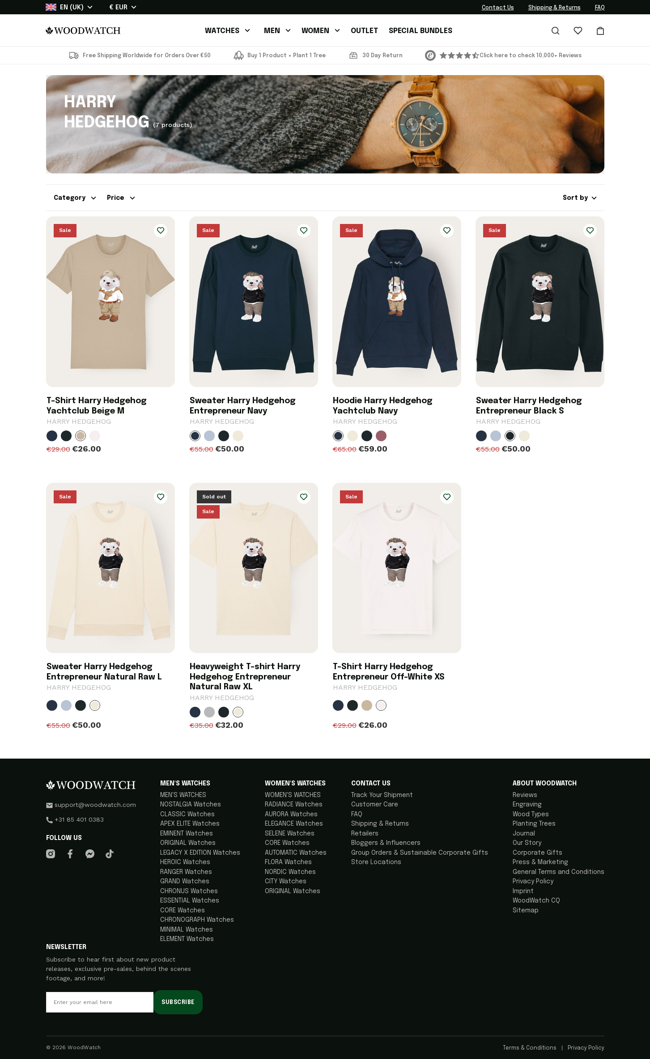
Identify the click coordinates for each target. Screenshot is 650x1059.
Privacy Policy (533, 881)
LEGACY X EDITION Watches (200, 853)
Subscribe (177, 1002)
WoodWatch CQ (536, 901)
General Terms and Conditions (558, 872)
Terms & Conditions (530, 1048)
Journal (524, 834)
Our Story (527, 843)
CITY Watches (285, 881)
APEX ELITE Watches (190, 824)
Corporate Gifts (537, 853)
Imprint (523, 891)
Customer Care (374, 805)
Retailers (364, 834)
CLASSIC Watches (187, 814)
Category (75, 198)
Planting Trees (534, 824)
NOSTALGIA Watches (190, 805)
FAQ (600, 8)
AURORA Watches (291, 814)
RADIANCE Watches (294, 805)
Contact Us (498, 8)
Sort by (580, 198)
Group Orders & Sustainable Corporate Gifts (419, 853)
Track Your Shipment (382, 795)
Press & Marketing (540, 862)
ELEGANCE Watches (294, 824)
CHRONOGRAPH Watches (197, 920)
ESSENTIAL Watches (189, 901)
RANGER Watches (186, 872)
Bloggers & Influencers (386, 843)
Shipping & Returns (554, 8)
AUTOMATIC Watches (296, 853)
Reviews (525, 795)
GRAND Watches (184, 881)
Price (121, 198)
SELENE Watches (289, 834)
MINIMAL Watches (186, 930)
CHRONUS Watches (189, 891)
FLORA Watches (288, 862)
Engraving (527, 805)
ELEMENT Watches (187, 939)
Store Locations (376, 862)
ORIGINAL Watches (188, 843)
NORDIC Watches (290, 872)
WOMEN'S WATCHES (293, 795)
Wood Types (531, 814)
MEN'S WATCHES (183, 795)
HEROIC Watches (185, 862)
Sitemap (526, 910)
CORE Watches (182, 910)
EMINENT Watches (186, 834)
